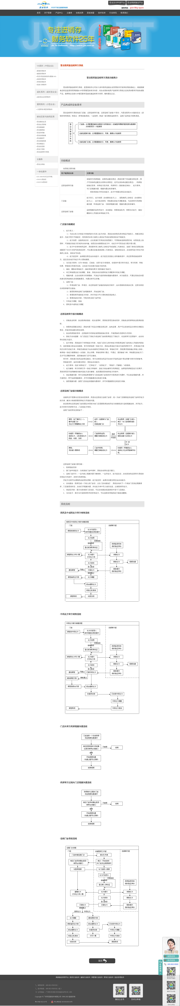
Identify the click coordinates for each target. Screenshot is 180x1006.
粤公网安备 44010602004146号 (63, 1002)
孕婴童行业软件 (97, 977)
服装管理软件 (41, 73)
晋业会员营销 (41, 124)
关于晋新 (48, 13)
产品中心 (59, 13)
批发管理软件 (119, 977)
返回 (102, 961)
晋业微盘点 (41, 144)
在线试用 (79, 13)
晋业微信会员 (41, 122)
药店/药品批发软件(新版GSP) (46, 76)
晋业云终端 (41, 164)
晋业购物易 (41, 127)
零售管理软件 (41, 82)
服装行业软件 (85, 977)
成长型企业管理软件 (44, 97)
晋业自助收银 (41, 135)
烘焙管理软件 (41, 79)
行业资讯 (113, 13)
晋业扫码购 (41, 133)
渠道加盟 (90, 13)
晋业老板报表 (41, 141)
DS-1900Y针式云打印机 (44, 176)
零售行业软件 (108, 977)
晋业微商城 (41, 130)
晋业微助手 (41, 138)
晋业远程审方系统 (43, 152)
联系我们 (124, 13)
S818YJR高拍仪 (42, 182)
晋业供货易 (41, 146)
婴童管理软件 (41, 71)
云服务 (69, 13)
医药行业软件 (74, 977)
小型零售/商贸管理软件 (44, 109)
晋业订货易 (41, 149)
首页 (39, 13)
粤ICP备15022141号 (41, 1002)
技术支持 (101, 13)
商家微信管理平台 (62, 977)
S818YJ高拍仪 (41, 179)
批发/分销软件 (41, 84)
